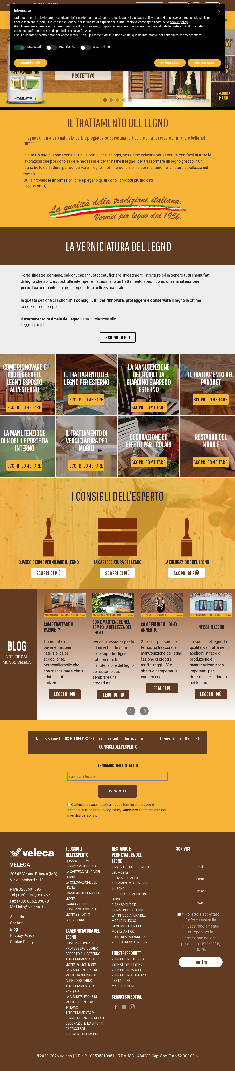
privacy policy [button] (143, 17)
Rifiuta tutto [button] (170, 62)
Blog (14, 929)
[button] (130, 711)
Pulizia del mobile (126, 878)
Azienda (17, 917)
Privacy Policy (22, 935)
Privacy (189, 926)
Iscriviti (117, 791)
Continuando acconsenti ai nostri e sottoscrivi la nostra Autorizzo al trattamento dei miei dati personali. (116, 810)
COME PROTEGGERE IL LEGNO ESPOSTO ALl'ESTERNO (81, 914)
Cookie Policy (21, 942)
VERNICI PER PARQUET (128, 970)
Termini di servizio (136, 805)
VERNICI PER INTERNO (127, 964)
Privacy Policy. (110, 810)
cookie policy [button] (179, 22)
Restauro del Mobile (82, 1034)
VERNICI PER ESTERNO (128, 959)
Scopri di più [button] (30, 62)
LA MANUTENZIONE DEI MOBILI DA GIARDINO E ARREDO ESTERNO (82, 975)
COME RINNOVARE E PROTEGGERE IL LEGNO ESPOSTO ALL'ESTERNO (83, 948)
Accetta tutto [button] (204, 62)
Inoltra (200, 962)
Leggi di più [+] (34, 186)
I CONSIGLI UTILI (77, 904)
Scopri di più (117, 337)
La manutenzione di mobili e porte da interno (81, 1002)
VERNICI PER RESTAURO (129, 975)
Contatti (17, 923)
